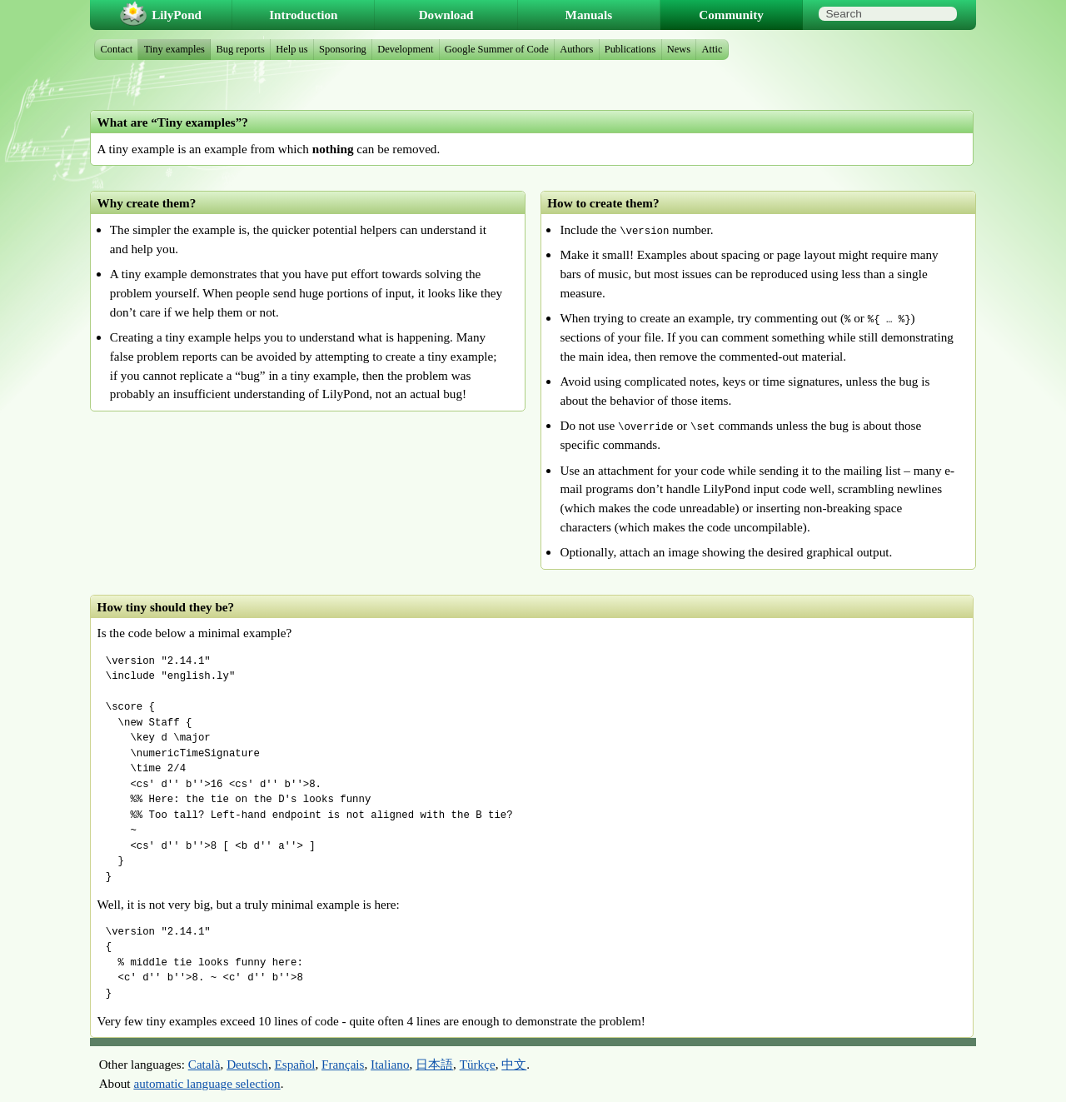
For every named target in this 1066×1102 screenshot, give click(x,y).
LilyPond (177, 14)
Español (295, 1064)
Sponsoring (342, 49)
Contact (117, 49)
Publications (630, 49)
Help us (291, 49)
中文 (513, 1064)
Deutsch (247, 1064)
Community (731, 14)
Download (446, 14)
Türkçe (478, 1064)
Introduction (303, 14)
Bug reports (240, 49)
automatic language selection (206, 1083)
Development (405, 49)
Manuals (589, 14)
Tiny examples (174, 49)
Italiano (390, 1064)
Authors (576, 49)
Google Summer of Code (497, 49)
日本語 (434, 1064)
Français (342, 1064)
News (678, 49)
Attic (712, 49)
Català (204, 1064)
